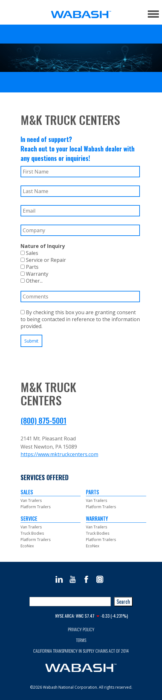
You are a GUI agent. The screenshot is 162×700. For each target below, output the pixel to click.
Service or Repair (43, 259)
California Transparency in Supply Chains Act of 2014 (81, 650)
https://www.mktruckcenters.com (59, 454)
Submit (31, 341)
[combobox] (70, 601)
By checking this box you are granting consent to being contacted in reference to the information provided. (80, 319)
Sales (29, 253)
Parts (30, 266)
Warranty (34, 273)
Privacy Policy (81, 629)
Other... (32, 280)
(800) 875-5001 (43, 420)
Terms (81, 640)
